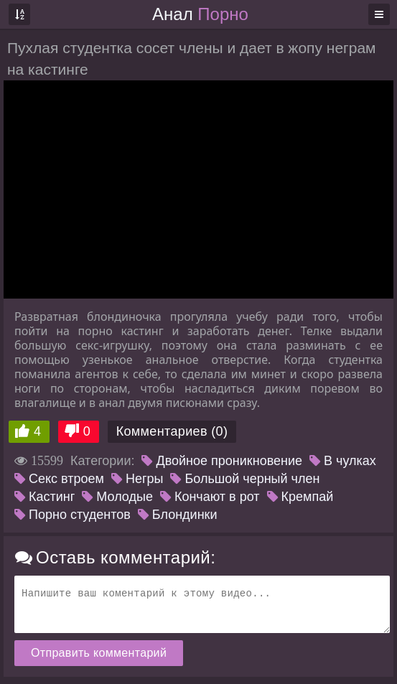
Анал (200, 14)
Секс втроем (59, 479)
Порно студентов (72, 514)
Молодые (117, 496)
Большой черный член (244, 479)
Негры (137, 479)
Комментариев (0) (172, 431)
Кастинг (44, 496)
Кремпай (300, 496)
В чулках (342, 461)
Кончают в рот (210, 496)
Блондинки (178, 514)
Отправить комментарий (99, 653)
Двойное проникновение (221, 461)
